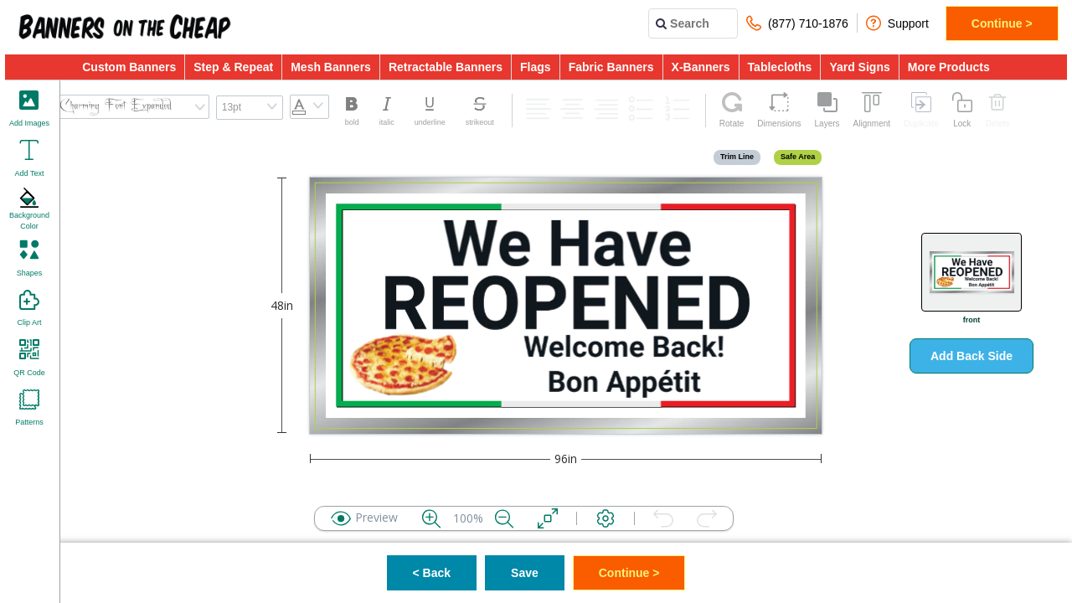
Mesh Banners (331, 67)
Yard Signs (859, 67)
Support (897, 23)
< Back (432, 573)
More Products (949, 67)
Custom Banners (129, 67)
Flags (535, 67)
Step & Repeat (233, 67)
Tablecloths (780, 67)
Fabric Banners (611, 67)
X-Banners (701, 67)
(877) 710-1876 (797, 23)
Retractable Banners (445, 67)
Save (525, 573)
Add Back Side (971, 356)
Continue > (1002, 23)
